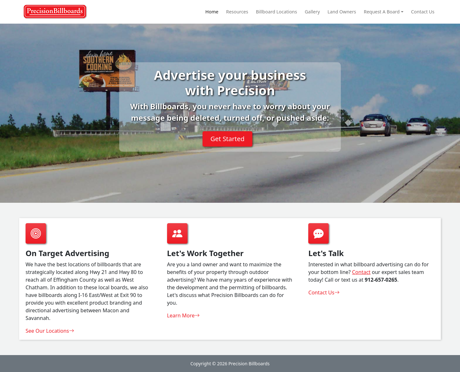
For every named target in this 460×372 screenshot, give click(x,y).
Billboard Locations (276, 12)
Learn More (183, 315)
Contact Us (422, 12)
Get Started (228, 138)
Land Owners (341, 12)
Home (211, 12)
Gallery (312, 12)
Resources (237, 12)
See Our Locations (50, 330)
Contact (361, 272)
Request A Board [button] (382, 12)
